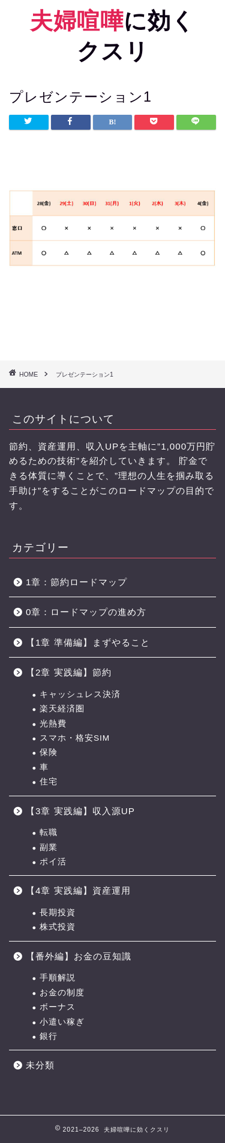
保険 (49, 752)
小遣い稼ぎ (62, 1021)
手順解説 (58, 977)
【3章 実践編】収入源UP (80, 811)
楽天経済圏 (62, 708)
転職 (49, 832)
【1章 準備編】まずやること (88, 642)
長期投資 (58, 912)
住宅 (49, 781)
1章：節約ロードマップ (81, 582)
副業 (49, 847)
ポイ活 (53, 861)
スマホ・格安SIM (75, 738)
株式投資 (58, 926)
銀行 (49, 1036)
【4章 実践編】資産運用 (78, 890)
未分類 (40, 1065)
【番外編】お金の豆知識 (78, 956)
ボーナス (58, 1007)
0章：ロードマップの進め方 (86, 612)
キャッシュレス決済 (80, 694)
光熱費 (53, 723)
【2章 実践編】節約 (69, 672)
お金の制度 (62, 992)
